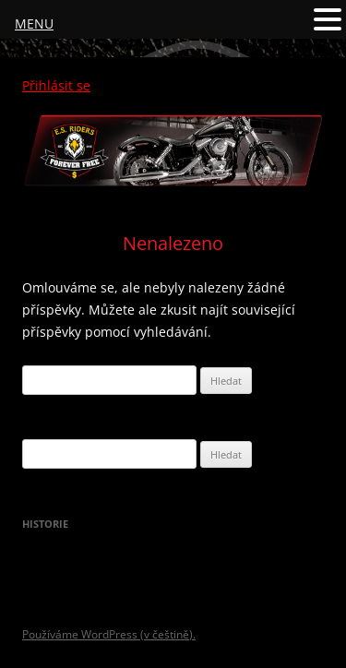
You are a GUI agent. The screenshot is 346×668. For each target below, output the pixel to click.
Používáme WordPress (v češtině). (109, 634)
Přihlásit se (56, 85)
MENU (34, 23)
